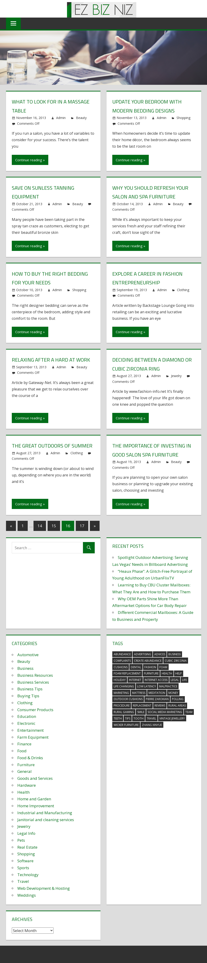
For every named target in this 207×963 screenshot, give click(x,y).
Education (26, 716)
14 (39, 525)
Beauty (81, 118)
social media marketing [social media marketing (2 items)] (165, 712)
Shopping (183, 118)
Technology (28, 874)
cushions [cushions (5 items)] (121, 667)
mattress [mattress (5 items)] (138, 693)
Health (23, 792)
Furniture (26, 764)
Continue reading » (30, 160)
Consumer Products (35, 709)
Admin (61, 118)
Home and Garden (34, 798)
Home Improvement (35, 805)
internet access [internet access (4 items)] (156, 680)
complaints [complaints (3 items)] (122, 661)
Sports (23, 867)
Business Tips (30, 689)
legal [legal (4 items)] (175, 680)
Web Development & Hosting (43, 888)
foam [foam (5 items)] (163, 667)
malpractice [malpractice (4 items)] (168, 686)
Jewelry (176, 376)
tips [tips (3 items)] (127, 718)
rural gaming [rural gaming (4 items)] (124, 712)
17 (82, 525)
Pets (21, 840)
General (24, 771)
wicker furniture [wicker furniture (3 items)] (126, 725)
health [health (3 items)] (167, 673)
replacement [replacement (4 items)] (142, 705)
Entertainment (30, 730)
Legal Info (26, 833)
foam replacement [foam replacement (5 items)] (127, 673)
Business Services (33, 682)
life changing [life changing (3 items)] (124, 686)
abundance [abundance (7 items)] (122, 654)
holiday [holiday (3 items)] (120, 680)
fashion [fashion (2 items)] (150, 667)
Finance (24, 744)
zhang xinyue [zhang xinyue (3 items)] (152, 725)
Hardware (26, 785)
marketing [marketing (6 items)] (121, 693)
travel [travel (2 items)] (151, 718)
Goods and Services (35, 778)
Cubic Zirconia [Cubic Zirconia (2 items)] (176, 661)
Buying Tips (28, 695)
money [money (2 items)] (173, 693)
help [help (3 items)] (178, 673)
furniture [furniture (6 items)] (151, 673)
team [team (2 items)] (188, 712)
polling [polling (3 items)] (177, 699)
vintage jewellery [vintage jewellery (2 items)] (172, 718)
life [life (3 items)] (184, 680)
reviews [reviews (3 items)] (160, 705)
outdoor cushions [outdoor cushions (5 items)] (128, 699)
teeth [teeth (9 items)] (118, 718)
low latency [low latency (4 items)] (146, 686)
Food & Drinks (30, 757)
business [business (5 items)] (174, 654)
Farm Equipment (33, 737)
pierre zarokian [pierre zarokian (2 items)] (157, 699)
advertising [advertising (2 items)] (142, 654)
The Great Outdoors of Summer (52, 446)
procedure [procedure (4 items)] (122, 705)
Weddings (26, 895)
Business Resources (35, 675)
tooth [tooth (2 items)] (138, 718)
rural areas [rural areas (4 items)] (177, 705)
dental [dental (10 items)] (136, 667)
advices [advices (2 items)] (159, 654)
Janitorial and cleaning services (45, 819)
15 (54, 525)
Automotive (28, 654)
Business (25, 668)
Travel (23, 881)
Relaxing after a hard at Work (51, 360)
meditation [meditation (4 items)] (157, 693)
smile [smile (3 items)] (140, 712)
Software (25, 860)
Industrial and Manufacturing (44, 812)
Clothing (183, 290)
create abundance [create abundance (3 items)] (147, 661)
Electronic (26, 723)
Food (22, 750)
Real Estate (27, 847)
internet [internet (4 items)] (135, 680)
